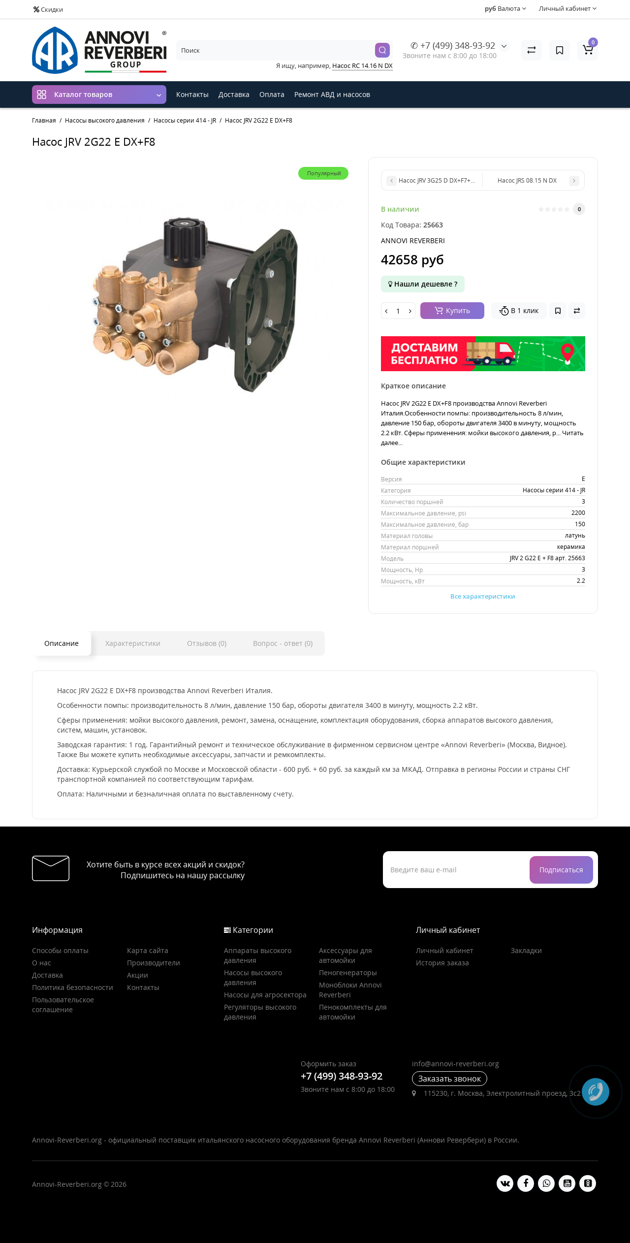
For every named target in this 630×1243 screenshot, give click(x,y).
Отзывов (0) (206, 643)
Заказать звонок (449, 1078)
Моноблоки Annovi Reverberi (350, 989)
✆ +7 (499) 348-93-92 (452, 45)
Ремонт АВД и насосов (332, 94)
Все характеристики (482, 596)
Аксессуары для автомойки (345, 955)
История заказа (442, 962)
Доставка (234, 94)
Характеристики (132, 643)
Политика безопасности (72, 987)
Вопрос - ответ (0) (283, 643)
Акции (137, 975)
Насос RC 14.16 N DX (362, 65)
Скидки (48, 9)
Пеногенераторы (348, 972)
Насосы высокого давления (253, 977)
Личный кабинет (444, 950)
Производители (153, 962)
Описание (61, 643)
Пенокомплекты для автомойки (353, 1011)
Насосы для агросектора (265, 994)
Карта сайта (147, 950)
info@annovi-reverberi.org (455, 1063)
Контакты (192, 94)
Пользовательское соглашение (63, 1004)
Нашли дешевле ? (422, 283)
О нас (41, 962)
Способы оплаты (60, 950)
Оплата (271, 94)
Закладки (526, 950)
